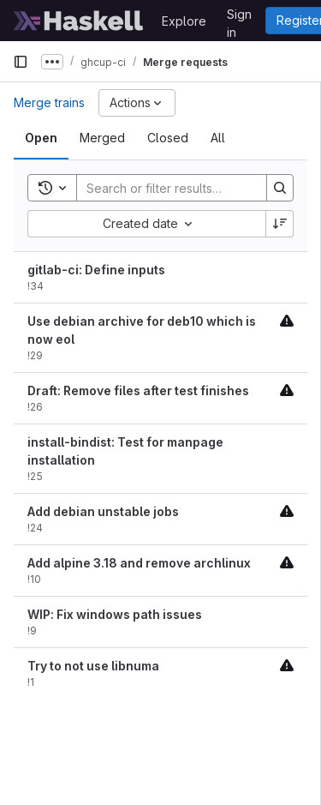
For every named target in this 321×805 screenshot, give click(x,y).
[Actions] (136, 103)
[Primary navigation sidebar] (20, 61)
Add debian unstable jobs (103, 511)
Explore (184, 21)
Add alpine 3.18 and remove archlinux (139, 563)
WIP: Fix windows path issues (114, 614)
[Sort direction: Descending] (280, 223)
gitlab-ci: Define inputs (96, 269)
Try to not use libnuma (93, 665)
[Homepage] (78, 20)
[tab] (41, 138)
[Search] (189, 187)
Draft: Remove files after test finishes (138, 390)
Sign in (239, 17)
